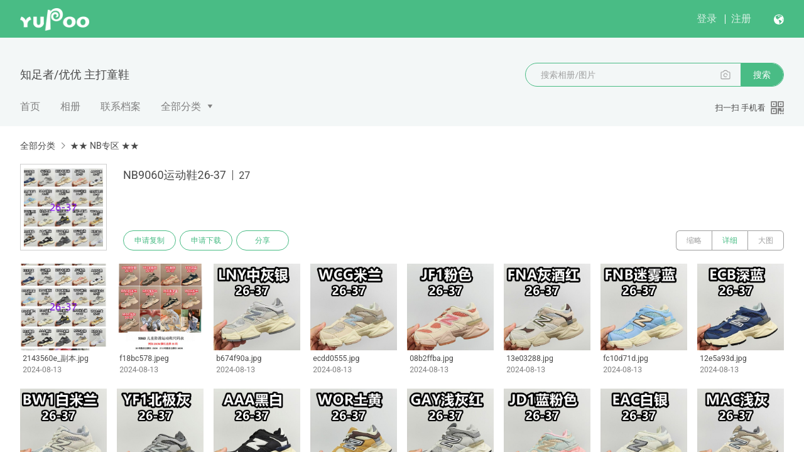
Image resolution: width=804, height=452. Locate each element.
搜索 (762, 75)
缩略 (694, 240)
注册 (741, 18)
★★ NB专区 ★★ (104, 146)
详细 (729, 240)
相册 (70, 106)
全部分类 (181, 106)
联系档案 (120, 106)
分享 (262, 240)
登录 (707, 18)
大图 (765, 240)
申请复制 (149, 240)
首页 (30, 106)
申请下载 (206, 240)
